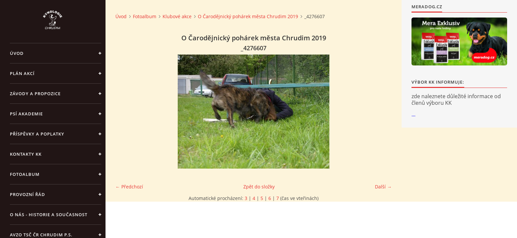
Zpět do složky (259, 186)
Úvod (17, 53)
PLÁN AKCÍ (22, 73)
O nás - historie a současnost (48, 215)
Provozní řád (27, 194)
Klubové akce (177, 16)
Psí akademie (26, 114)
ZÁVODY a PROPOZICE (35, 94)
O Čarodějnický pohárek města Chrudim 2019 (248, 16)
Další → (383, 186)
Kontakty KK (26, 154)
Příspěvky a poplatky (37, 134)
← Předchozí (129, 186)
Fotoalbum (25, 174)
